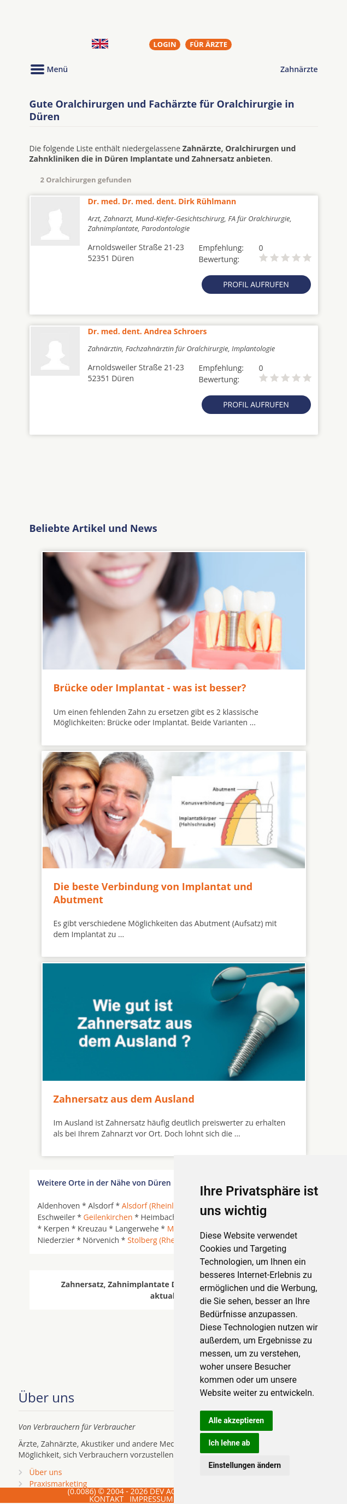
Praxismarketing (58, 1483)
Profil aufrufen (256, 284)
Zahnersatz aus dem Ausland (124, 1098)
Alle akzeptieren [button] (236, 1420)
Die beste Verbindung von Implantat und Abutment (153, 892)
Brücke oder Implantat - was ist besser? (150, 687)
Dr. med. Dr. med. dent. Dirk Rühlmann (162, 201)
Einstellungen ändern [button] (245, 1465)
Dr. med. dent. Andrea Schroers (147, 331)
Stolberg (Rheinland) (163, 1240)
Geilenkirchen (108, 1217)
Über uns (46, 1472)
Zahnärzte (298, 69)
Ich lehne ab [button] (229, 1442)
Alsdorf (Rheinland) (156, 1205)
